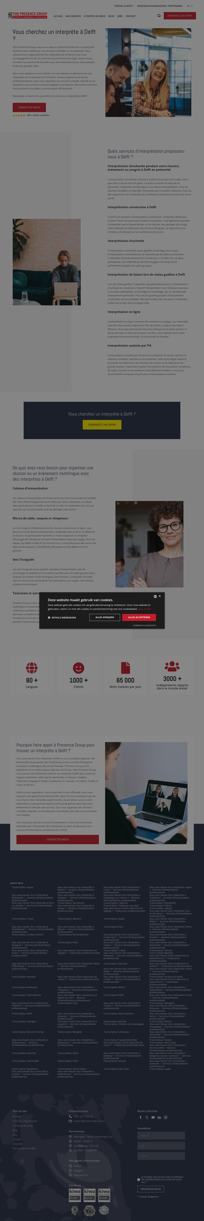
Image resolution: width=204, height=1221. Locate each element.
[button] (62, 617)
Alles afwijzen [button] (105, 617)
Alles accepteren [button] (139, 617)
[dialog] (102, 610)
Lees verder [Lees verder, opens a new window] (144, 608)
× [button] (159, 596)
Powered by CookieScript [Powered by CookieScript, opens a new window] (144, 625)
